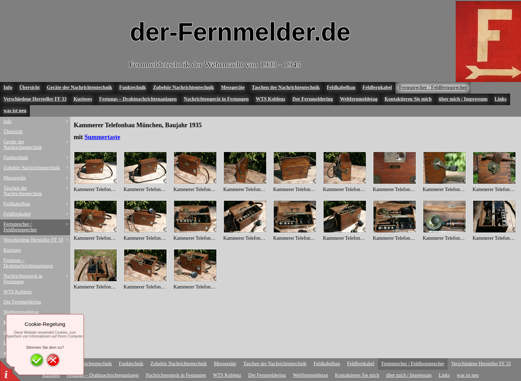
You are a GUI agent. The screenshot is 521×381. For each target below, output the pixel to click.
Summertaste (102, 137)
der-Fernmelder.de (240, 32)
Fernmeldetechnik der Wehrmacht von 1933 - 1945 (215, 64)
